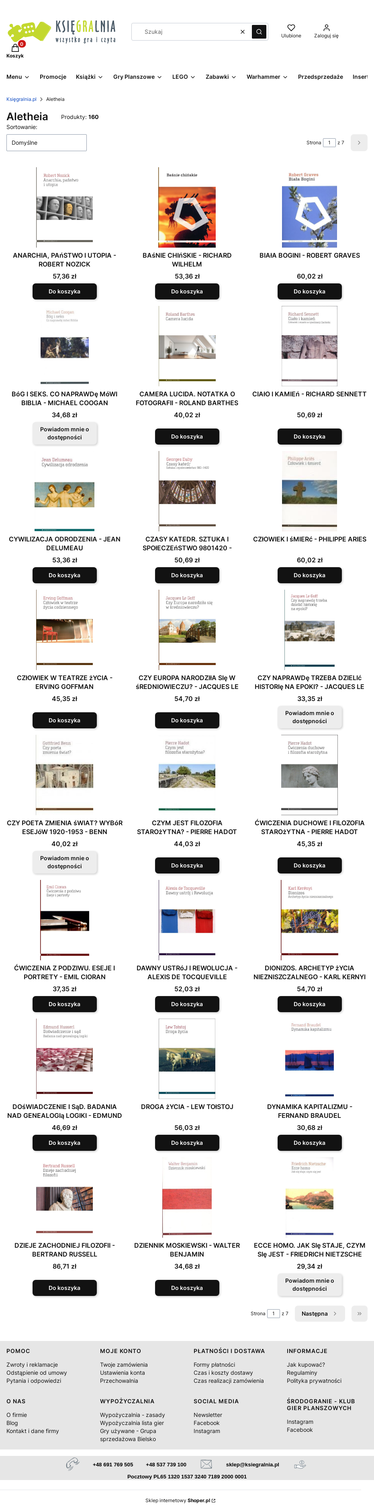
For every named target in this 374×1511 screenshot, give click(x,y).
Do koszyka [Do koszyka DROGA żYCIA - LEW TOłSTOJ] (187, 1142)
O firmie (16, 1414)
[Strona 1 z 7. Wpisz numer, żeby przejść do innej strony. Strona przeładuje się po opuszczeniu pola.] (329, 142)
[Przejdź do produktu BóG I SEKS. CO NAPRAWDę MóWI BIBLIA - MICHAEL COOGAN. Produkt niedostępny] (64, 346)
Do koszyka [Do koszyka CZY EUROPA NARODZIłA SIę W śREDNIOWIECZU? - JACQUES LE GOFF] (187, 720)
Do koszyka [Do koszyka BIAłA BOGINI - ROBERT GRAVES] (309, 291)
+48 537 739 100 (166, 1465)
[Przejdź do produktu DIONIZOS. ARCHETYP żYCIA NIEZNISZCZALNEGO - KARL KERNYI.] (309, 920)
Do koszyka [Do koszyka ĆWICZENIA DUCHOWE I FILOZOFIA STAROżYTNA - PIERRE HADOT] (309, 865)
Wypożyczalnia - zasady (132, 1414)
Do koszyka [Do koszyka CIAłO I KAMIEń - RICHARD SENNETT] (309, 436)
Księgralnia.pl (21, 99)
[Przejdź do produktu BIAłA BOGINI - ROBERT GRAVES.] (309, 207)
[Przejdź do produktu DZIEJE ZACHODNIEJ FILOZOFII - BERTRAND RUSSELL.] (64, 1197)
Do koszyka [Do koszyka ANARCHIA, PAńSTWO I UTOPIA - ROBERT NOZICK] (64, 291)
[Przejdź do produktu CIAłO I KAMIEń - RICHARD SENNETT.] (309, 346)
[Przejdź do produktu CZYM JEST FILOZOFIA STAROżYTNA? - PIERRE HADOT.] (187, 775)
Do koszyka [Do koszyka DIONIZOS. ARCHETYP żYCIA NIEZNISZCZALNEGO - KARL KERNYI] (309, 1003)
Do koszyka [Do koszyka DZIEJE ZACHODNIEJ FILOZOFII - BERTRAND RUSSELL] (64, 1287)
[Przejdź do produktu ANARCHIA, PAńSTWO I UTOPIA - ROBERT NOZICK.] (64, 207)
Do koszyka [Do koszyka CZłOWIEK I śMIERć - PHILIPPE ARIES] (309, 575)
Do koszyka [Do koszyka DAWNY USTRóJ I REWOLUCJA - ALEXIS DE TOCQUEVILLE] (187, 1003)
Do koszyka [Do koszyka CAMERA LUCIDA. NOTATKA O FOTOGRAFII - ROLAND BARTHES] (187, 436)
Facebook (207, 1422)
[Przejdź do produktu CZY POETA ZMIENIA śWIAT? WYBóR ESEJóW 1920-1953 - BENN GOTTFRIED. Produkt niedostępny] (64, 775)
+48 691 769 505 (113, 1465)
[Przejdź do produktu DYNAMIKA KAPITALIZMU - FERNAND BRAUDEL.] (309, 1059)
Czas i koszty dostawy (223, 1372)
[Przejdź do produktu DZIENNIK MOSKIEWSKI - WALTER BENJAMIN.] (187, 1197)
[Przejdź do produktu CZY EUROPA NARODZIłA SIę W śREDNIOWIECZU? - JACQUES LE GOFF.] (187, 630)
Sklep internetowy (177, 1500)
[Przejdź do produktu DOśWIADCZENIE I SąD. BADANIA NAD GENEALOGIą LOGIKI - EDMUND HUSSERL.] (64, 1059)
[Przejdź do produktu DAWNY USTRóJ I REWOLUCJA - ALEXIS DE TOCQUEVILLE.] (187, 920)
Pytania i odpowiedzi (33, 1380)
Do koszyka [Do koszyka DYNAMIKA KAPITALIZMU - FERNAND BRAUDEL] (309, 1142)
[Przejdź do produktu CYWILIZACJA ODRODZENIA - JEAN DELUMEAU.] (64, 491)
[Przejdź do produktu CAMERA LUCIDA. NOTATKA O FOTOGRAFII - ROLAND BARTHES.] (187, 346)
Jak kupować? (306, 1364)
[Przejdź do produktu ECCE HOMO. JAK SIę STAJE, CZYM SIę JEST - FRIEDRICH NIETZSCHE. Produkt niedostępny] (309, 1197)
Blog (12, 1422)
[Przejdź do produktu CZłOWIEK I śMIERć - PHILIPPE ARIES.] (309, 491)
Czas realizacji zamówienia (229, 1380)
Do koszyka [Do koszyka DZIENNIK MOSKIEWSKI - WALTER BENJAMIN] (187, 1287)
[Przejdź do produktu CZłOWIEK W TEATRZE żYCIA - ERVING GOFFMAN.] (64, 630)
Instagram (207, 1430)
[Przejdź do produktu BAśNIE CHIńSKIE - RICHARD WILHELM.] (187, 207)
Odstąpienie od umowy (36, 1372)
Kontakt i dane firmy (32, 1430)
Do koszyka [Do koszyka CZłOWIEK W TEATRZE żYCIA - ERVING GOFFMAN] (64, 720)
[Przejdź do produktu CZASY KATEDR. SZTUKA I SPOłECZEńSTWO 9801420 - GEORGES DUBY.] (187, 491)
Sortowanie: (21, 126)
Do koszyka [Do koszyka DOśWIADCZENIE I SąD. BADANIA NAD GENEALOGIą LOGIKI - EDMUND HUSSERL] (64, 1142)
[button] (259, 32)
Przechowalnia (119, 1380)
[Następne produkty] (320, 1314)
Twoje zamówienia (124, 1364)
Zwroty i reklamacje (32, 1364)
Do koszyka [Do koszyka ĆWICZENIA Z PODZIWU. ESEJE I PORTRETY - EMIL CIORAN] (64, 1003)
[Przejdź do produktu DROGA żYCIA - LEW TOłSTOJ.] (187, 1059)
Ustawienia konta (122, 1372)
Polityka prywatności (314, 1380)
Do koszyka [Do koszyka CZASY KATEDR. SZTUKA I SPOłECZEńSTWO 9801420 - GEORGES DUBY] (187, 575)
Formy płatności (214, 1364)
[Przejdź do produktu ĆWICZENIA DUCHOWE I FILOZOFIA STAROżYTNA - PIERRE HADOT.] (309, 775)
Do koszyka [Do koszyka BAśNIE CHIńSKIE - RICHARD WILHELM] (187, 291)
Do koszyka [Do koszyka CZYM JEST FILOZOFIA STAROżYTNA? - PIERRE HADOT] (187, 865)
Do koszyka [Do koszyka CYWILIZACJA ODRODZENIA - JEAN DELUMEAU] (64, 575)
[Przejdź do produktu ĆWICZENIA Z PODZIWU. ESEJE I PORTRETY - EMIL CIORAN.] (64, 920)
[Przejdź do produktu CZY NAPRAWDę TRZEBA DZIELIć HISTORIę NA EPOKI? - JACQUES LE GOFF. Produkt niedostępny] (309, 630)
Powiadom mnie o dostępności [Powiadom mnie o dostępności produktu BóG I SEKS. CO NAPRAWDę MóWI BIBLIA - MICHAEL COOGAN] (64, 433)
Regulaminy (302, 1372)
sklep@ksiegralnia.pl (252, 1465)
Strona (314, 142)
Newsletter (208, 1414)
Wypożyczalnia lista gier (132, 1422)
